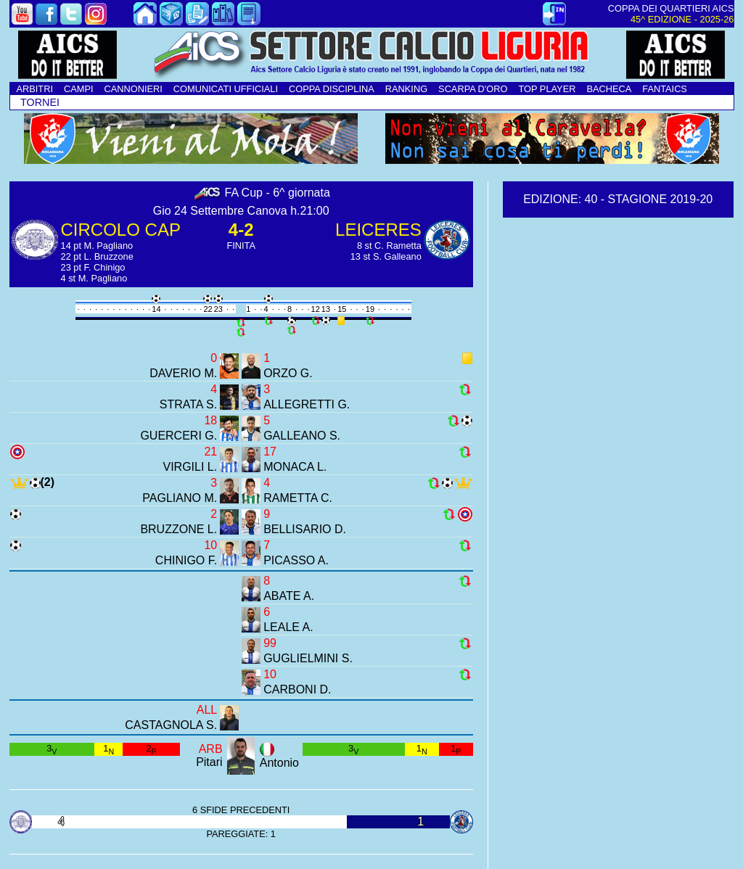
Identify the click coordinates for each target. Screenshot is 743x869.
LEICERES (378, 229)
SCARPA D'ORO (472, 88)
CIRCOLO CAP (121, 229)
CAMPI (79, 88)
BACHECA (608, 88)
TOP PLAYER (546, 88)
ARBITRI (35, 88)
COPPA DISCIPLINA (331, 88)
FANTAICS (664, 88)
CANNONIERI (133, 88)
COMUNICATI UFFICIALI (225, 88)
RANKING (406, 88)
